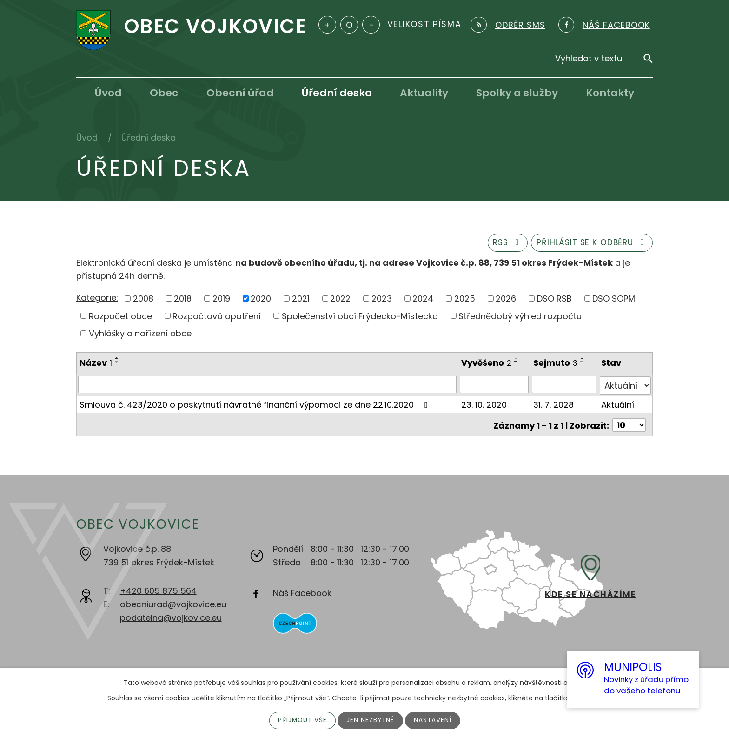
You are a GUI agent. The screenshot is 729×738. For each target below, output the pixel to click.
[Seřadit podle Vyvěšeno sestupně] (517, 363)
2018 (183, 299)
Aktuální (617, 404)
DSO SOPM (613, 299)
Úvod (108, 93)
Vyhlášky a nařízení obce (140, 335)
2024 (422, 299)
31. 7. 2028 (554, 404)
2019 (221, 299)
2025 (464, 299)
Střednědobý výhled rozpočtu (520, 317)
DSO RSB (554, 299)
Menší (371, 25)
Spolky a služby (517, 93)
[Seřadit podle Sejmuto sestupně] (583, 363)
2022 (340, 299)
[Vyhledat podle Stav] (625, 385)
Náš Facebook (302, 593)
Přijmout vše (301, 720)
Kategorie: (97, 299)
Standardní (349, 25)
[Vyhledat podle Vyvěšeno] (494, 385)
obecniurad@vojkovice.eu (173, 604)
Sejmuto (556, 364)
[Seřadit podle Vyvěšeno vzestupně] (517, 360)
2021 (301, 299)
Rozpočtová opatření (216, 317)
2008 (143, 299)
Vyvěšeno (487, 364)
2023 (381, 299)
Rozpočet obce (120, 317)
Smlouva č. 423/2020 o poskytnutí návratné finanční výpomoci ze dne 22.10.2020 (255, 404)
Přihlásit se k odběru (590, 243)
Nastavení (434, 720)
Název (96, 364)
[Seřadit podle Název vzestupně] (117, 360)
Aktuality (424, 93)
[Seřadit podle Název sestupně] (117, 363)
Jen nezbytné (370, 720)
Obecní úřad (240, 93)
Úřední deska (337, 93)
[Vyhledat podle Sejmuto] (564, 385)
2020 (261, 299)
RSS (501, 243)
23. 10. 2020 (484, 404)
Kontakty (610, 93)
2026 (506, 299)
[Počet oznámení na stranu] (629, 423)
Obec (164, 93)
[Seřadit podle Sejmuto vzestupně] (583, 360)
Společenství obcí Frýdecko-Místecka (360, 317)
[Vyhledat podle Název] (267, 385)
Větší (327, 25)
